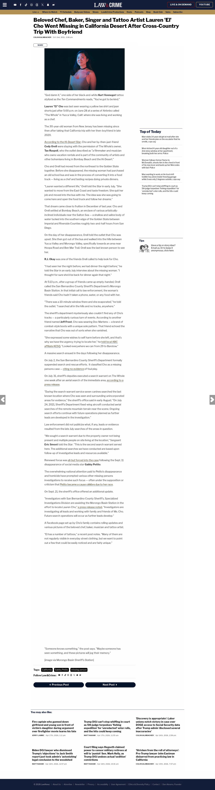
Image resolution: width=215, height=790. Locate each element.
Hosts (129, 12)
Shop (148, 12)
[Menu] (5, 5)
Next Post (212, 400)
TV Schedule (66, 12)
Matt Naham (89, 735)
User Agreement (118, 784)
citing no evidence (73, 368)
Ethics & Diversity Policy (139, 784)
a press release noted (90, 507)
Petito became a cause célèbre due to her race (86, 484)
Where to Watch (49, 12)
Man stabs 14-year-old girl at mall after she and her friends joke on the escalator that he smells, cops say (161, 139)
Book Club (158, 12)
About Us (57, 784)
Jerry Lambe (38, 735)
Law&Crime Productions (112, 12)
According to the (62, 142)
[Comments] (33, 41)
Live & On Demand (181, 4)
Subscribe (178, 12)
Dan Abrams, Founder (171, 784)
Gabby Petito (61, 669)
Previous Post (2, 400)
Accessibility (102, 784)
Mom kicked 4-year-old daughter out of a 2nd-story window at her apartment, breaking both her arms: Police (159, 150)
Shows (95, 12)
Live (36, 12)
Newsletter (80, 784)
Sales (168, 12)
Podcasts (139, 12)
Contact (156, 784)
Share (40, 45)
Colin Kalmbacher (42, 37)
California (47, 669)
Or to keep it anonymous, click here (162, 249)
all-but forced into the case (83, 460)
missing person (79, 669)
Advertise (68, 784)
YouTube (204, 4)
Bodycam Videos (82, 12)
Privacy (91, 784)
